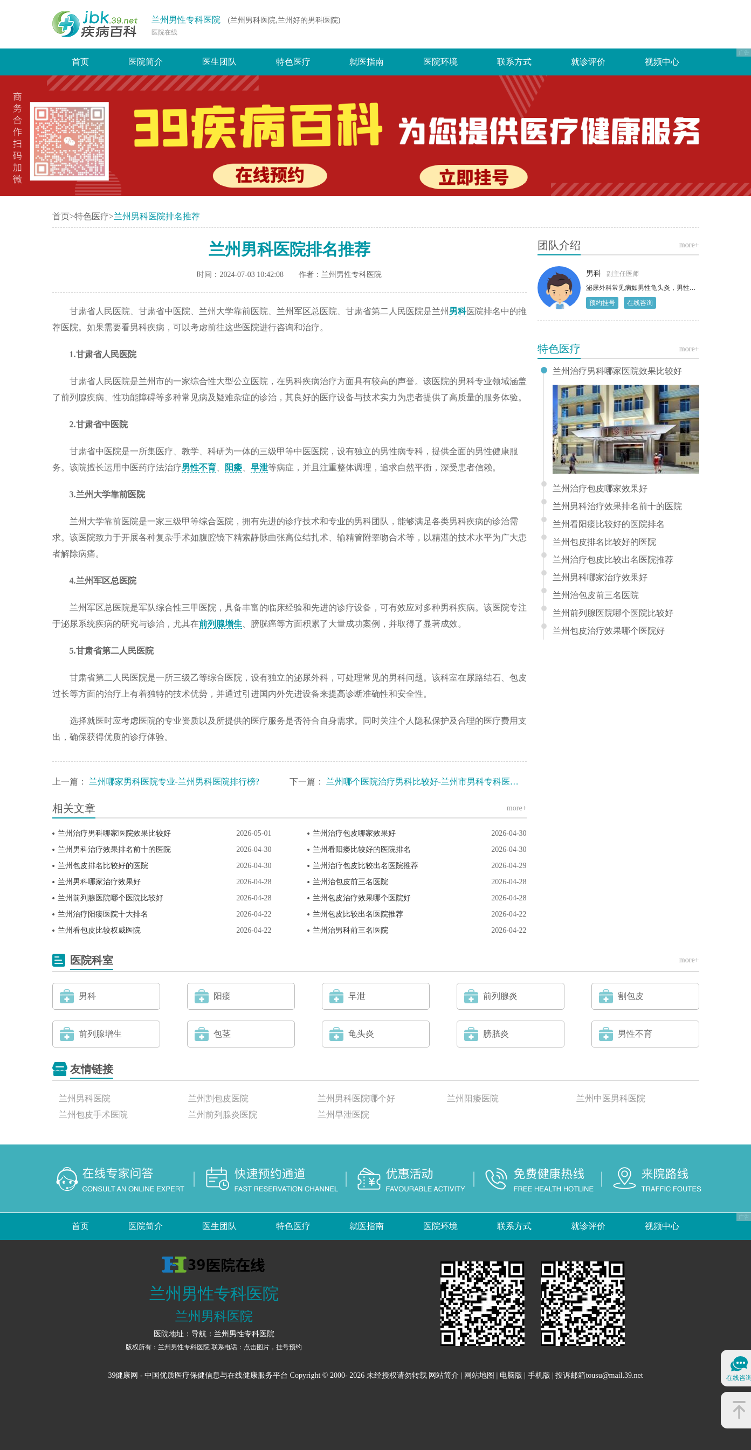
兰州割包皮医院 (218, 1098)
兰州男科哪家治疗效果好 (99, 882)
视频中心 (662, 61)
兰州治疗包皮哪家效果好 (354, 833)
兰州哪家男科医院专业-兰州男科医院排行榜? (174, 781)
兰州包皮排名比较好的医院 (103, 866)
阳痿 (233, 467)
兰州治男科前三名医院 (350, 930)
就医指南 (366, 61)
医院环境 (440, 61)
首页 (80, 61)
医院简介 (145, 61)
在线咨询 (640, 303)
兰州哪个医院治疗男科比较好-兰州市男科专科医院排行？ (435, 781)
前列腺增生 (220, 623)
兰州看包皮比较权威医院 (99, 930)
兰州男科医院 (85, 1098)
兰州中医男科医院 (610, 1098)
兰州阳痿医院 (473, 1098)
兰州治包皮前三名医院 (350, 882)
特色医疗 (293, 61)
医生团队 (219, 61)
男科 (457, 311)
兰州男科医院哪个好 (356, 1098)
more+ (517, 808)
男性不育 (199, 467)
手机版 (539, 1375)
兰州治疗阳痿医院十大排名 (103, 914)
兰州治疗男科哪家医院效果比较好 (114, 833)
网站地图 (479, 1375)
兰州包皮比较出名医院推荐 (358, 914)
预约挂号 (602, 303)
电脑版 (511, 1375)
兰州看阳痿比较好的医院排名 (362, 849)
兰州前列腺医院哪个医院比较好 (110, 898)
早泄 (259, 467)
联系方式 (514, 61)
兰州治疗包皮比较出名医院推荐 (365, 866)
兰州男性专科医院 (186, 19)
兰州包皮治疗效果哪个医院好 (362, 898)
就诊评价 (588, 61)
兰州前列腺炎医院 (222, 1114)
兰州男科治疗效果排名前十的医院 (114, 849)
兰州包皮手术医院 (93, 1114)
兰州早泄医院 (343, 1114)
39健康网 (123, 1375)
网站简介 (444, 1375)
